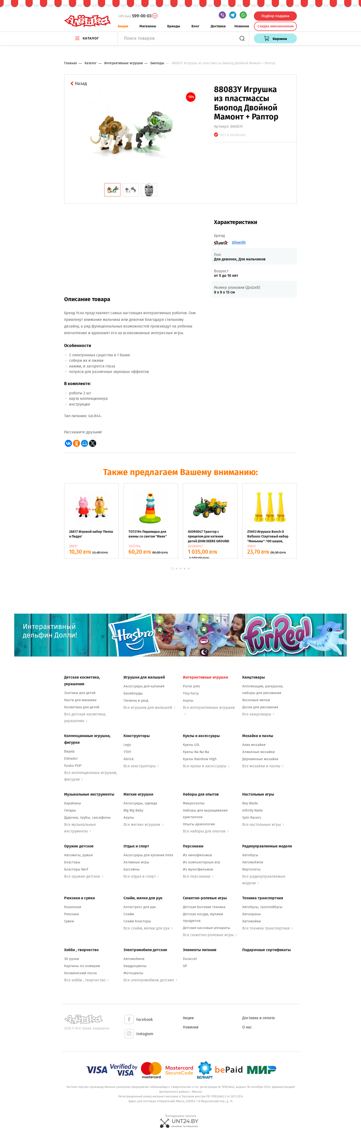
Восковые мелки (256, 700)
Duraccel (190, 959)
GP (185, 966)
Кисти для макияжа (80, 700)
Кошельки (72, 907)
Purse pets (191, 686)
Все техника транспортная (267, 928)
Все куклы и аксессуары (206, 766)
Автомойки (251, 921)
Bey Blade (250, 803)
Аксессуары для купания (144, 686)
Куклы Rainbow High (200, 759)
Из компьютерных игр (201, 862)
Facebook (138, 1020)
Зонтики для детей (79, 693)
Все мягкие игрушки (143, 824)
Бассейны (132, 869)
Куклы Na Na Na (196, 752)
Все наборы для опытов (205, 831)
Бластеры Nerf (76, 869)
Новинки (241, 26)
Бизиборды (133, 693)
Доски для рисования (260, 707)
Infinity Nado (252, 810)
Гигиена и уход (136, 700)
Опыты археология (199, 824)
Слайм (129, 914)
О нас (247, 1027)
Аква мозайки (254, 745)
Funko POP (72, 765)
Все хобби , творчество (86, 980)
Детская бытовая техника (204, 907)
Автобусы (250, 855)
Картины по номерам (82, 966)
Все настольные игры (263, 824)
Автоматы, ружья (78, 855)
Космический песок (80, 973)
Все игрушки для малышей (149, 707)
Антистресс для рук (140, 907)
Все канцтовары (258, 714)
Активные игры (136, 862)
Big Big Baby (133, 810)
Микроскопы (193, 803)
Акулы (188, 700)
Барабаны (72, 803)
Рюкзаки (71, 914)
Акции (123, 26)
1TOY (127, 752)
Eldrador (71, 758)
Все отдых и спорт (141, 876)
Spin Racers (251, 817)
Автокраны (251, 914)
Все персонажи (198, 876)
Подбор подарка (275, 16)
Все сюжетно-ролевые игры (210, 935)
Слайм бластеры (137, 921)
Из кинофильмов (197, 855)
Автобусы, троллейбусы (262, 907)
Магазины (147, 26)
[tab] (112, 190)
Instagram (138, 1034)
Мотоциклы (133, 973)
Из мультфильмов (198, 869)
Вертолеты (251, 869)
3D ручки (71, 959)
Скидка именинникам (275, 26)
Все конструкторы (141, 766)
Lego (127, 745)
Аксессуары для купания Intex (148, 855)
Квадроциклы (135, 966)
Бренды (173, 26)
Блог (195, 26)
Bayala (69, 751)
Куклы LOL (191, 745)
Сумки (69, 921)
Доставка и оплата (258, 1018)
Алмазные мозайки (258, 752)
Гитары (70, 810)
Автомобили (252, 862)
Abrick (129, 759)
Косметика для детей (81, 707)
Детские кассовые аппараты (206, 928)
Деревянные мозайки (260, 759)
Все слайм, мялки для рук (148, 928)
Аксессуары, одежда (140, 803)
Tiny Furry (191, 693)
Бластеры (72, 862)
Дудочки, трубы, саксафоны (87, 817)
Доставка (218, 26)
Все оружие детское (83, 876)
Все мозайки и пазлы (263, 766)
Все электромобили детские (150, 980)
